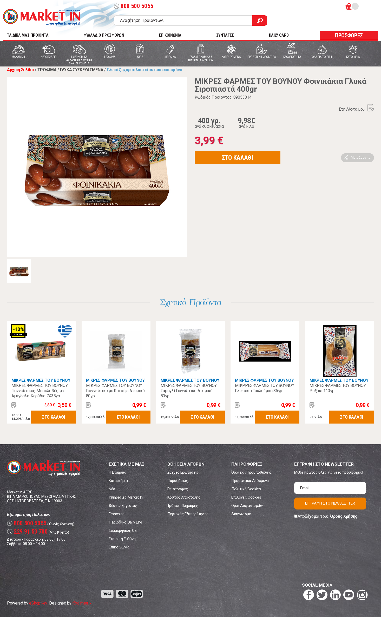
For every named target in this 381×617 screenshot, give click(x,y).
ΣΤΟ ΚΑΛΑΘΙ (237, 157)
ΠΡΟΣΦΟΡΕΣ (349, 35)
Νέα (112, 489)
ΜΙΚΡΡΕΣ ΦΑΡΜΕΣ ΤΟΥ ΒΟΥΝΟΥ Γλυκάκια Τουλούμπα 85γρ (264, 388)
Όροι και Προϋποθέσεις (251, 472)
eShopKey (38, 603)
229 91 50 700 (27, 531)
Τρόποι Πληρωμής (182, 505)
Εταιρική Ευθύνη (122, 538)
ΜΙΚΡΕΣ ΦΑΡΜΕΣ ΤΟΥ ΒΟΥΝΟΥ (40, 380)
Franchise (116, 514)
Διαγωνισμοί (241, 514)
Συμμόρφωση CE (123, 530)
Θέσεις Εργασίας (123, 505)
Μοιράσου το (361, 157)
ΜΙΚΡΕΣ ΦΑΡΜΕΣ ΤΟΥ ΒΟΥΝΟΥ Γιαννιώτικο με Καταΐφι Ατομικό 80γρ (115, 390)
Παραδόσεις (177, 480)
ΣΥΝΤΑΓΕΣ (225, 35)
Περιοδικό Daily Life (125, 522)
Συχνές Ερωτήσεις (183, 472)
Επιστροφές (177, 489)
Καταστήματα (119, 480)
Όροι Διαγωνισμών (247, 505)
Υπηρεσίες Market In (126, 497)
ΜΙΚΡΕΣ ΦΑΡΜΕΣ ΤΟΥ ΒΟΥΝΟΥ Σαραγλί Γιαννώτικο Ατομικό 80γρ (189, 390)
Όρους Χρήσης (343, 516)
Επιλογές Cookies (246, 497)
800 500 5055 (133, 6)
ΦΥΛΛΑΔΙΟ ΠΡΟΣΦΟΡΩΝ (103, 35)
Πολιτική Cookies (246, 489)
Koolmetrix (81, 603)
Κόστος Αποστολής (183, 497)
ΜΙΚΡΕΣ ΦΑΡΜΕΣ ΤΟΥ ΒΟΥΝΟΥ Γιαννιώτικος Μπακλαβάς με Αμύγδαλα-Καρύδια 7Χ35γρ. (39, 390)
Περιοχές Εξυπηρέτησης (187, 514)
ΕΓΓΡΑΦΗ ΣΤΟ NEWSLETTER (330, 503)
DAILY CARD (279, 35)
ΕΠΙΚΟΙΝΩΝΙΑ (170, 35)
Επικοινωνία (119, 547)
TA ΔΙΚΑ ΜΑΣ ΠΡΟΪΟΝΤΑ (28, 35)
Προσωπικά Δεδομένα (250, 480)
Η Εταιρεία (117, 472)
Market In (41, 17)
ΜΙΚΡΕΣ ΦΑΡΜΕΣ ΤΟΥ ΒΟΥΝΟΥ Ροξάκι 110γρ (338, 388)
